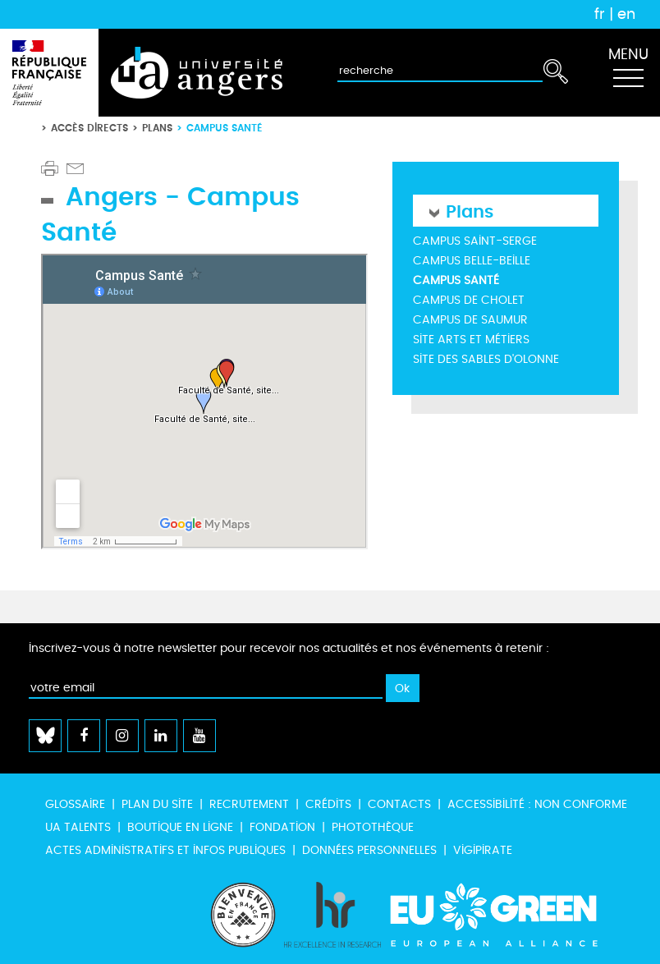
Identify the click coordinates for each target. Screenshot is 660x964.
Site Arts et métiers (471, 339)
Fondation (282, 827)
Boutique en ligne (180, 827)
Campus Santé (456, 280)
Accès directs (89, 128)
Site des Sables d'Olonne (486, 359)
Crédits (328, 804)
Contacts (399, 804)
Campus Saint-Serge (475, 241)
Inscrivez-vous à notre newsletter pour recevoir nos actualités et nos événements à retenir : (289, 648)
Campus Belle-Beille (471, 260)
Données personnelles (369, 850)
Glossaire (75, 804)
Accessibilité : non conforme (537, 804)
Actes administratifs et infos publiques (165, 850)
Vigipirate (482, 850)
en (626, 13)
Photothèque (373, 827)
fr (599, 13)
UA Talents (78, 827)
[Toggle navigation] (628, 73)
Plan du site (157, 804)
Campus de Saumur (470, 319)
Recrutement (249, 804)
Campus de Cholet (469, 300)
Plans (157, 128)
